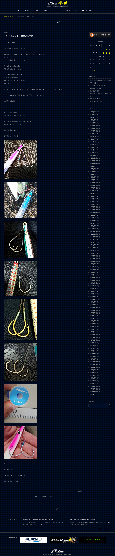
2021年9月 (93, 239)
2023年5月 (93, 201)
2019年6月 (93, 294)
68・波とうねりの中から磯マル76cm (82, 520)
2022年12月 (93, 207)
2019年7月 (93, 291)
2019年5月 (93, 296)
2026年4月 (93, 114)
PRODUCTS (47, 10)
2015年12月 (93, 386)
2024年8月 (93, 169)
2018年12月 (93, 307)
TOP (18, 10)
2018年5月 (93, 326)
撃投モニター (94, 98)
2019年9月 (93, 286)
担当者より (93, 91)
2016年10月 (93, 367)
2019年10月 (93, 283)
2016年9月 (93, 370)
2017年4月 (93, 356)
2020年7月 (93, 269)
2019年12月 (93, 277)
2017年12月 (93, 334)
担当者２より (94, 88)
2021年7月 (93, 245)
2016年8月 (93, 372)
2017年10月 (93, 340)
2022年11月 (93, 210)
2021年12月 (93, 231)
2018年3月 (93, 332)
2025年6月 (93, 142)
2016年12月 (93, 362)
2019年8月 (93, 288)
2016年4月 (93, 383)
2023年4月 (93, 204)
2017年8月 (93, 345)
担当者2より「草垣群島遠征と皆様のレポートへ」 (39, 520)
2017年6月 (93, 351)
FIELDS (58, 10)
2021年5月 (93, 250)
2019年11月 (93, 280)
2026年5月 (93, 112)
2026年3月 (93, 117)
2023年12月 (93, 182)
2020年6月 (93, 272)
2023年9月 (93, 190)
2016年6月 (93, 378)
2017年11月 (93, 337)
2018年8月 (93, 318)
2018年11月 (93, 310)
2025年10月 (93, 131)
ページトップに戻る (57, 509)
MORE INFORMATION (104, 529)
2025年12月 (93, 125)
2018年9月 (93, 315)
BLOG (36, 10)
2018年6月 (93, 323)
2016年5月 (93, 381)
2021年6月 (93, 247)
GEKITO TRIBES (87, 10)
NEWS (27, 10)
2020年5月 (93, 275)
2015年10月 (93, 391)
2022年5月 (93, 226)
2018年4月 (93, 329)
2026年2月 (93, 120)
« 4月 (93, 70)
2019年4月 (93, 299)
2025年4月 (93, 147)
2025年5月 (93, 144)
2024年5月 (93, 177)
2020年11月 (93, 258)
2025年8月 (93, 136)
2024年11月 (93, 161)
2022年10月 (93, 212)
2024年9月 (93, 166)
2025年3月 (93, 150)
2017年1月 (93, 359)
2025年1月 (93, 155)
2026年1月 (93, 123)
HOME (5, 16)
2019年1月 (93, 305)
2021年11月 (93, 234)
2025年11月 (93, 128)
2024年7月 (93, 171)
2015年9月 (93, 394)
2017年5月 (93, 353)
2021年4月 (93, 253)
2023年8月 (93, 193)
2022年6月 (93, 223)
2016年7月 (93, 375)
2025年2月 (93, 152)
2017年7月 (93, 348)
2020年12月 (93, 256)
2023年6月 (93, 199)
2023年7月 (93, 196)
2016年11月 (93, 364)
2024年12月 (93, 158)
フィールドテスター (96, 85)
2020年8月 (93, 267)
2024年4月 (93, 180)
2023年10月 (93, 188)
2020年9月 (93, 264)
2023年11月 (93, 185)
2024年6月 (93, 174)
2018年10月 (93, 313)
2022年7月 (93, 220)
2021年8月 (93, 242)
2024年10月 (93, 163)
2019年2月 (93, 302)
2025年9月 (93, 133)
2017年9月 (93, 343)
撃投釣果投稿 (94, 101)
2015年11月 (93, 389)
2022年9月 (93, 215)
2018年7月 (93, 321)
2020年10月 (93, 261)
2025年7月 (93, 139)
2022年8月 (93, 218)
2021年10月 (93, 237)
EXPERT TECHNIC (71, 10)
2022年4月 (93, 228)
